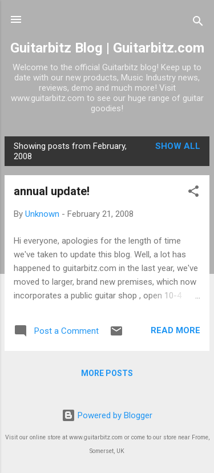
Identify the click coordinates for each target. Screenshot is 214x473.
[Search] (198, 23)
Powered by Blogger (107, 415)
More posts (107, 373)
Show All (177, 146)
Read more (175, 330)
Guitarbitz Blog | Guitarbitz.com (107, 48)
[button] (193, 193)
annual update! (52, 191)
